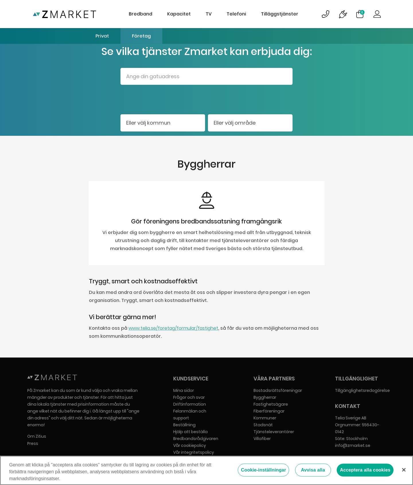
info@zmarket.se (352, 445)
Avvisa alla (313, 470)
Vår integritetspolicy (193, 452)
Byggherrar (265, 397)
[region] (206, 470)
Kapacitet (179, 14)
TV (209, 14)
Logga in (377, 14)
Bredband (140, 14)
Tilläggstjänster (279, 14)
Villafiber (262, 438)
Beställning (184, 425)
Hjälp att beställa (190, 432)
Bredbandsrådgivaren (195, 438)
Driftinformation (189, 404)
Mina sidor (183, 390)
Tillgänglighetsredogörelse (362, 390)
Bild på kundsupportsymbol (325, 14)
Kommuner (265, 418)
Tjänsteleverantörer (274, 432)
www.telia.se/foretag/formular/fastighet (173, 328)
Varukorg (362, 12)
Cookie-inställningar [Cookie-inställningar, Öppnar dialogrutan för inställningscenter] (263, 470)
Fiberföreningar (269, 411)
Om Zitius (36, 436)
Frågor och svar (189, 397)
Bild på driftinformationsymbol (342, 14)
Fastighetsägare (271, 404)
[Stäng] (404, 470)
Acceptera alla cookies (365, 470)
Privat (102, 36)
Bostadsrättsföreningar (278, 390)
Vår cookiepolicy (189, 445)
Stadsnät (263, 425)
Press (32, 443)
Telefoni (236, 14)
